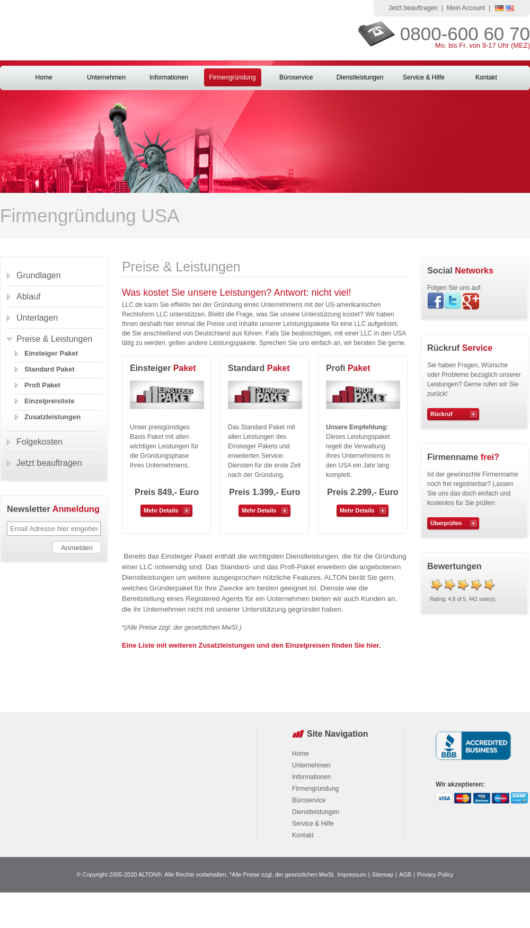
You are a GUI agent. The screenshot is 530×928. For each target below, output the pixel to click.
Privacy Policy (435, 874)
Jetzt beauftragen (413, 8)
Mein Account (466, 8)
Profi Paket (42, 385)
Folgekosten (39, 441)
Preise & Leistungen (54, 338)
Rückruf (441, 414)
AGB (405, 874)
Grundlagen (38, 275)
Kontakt (486, 77)
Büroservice (296, 77)
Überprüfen (446, 523)
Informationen (168, 77)
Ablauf (28, 296)
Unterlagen (37, 317)
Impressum (351, 874)
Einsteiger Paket (51, 353)
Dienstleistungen (360, 77)
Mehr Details (161, 510)
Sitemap (382, 874)
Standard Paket (49, 369)
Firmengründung (232, 77)
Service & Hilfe (424, 77)
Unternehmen (106, 77)
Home (44, 77)
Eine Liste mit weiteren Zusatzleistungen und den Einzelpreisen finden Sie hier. (251, 645)
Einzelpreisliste (49, 401)
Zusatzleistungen (52, 417)
